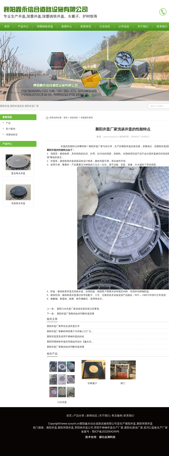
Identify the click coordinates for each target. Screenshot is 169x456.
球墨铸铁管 (12, 134)
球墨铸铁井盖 (45, 26)
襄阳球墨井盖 (145, 423)
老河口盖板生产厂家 (156, 427)
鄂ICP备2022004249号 (105, 431)
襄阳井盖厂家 (32, 106)
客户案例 (10, 128)
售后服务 (117, 415)
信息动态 (74, 117)
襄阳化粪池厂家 (133, 427)
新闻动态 (92, 415)
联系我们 (129, 415)
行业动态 (104, 26)
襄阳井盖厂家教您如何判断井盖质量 (75, 313)
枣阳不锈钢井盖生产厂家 (108, 427)
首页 (7, 26)
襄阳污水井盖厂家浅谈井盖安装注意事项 (77, 308)
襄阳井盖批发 (17, 106)
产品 (8, 123)
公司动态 (124, 26)
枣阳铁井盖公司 (84, 427)
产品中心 (23, 26)
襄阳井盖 (4, 106)
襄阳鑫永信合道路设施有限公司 (98, 423)
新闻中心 (66, 26)
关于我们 (143, 26)
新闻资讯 (85, 26)
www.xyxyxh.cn (111, 136)
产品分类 (79, 415)
